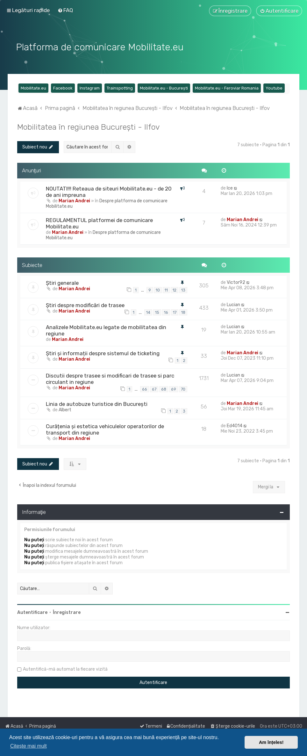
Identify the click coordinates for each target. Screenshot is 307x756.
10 (158, 289)
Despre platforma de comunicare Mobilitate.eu (107, 203)
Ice (230, 187)
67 (154, 388)
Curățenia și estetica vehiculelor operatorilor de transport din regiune (105, 428)
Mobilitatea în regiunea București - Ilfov (88, 126)
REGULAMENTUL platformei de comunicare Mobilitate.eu (99, 222)
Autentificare (32, 612)
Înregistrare (67, 612)
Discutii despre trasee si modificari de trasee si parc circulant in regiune (110, 378)
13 (183, 289)
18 (183, 311)
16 (166, 311)
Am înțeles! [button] (271, 742)
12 (174, 289)
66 (144, 388)
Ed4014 (234, 425)
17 (174, 311)
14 (148, 311)
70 (183, 388)
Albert (65, 409)
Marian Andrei (74, 200)
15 (157, 311)
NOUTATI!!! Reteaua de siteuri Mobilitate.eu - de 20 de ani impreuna (109, 191)
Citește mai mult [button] (28, 746)
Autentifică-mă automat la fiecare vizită (65, 669)
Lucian (233, 304)
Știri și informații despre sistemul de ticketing (103, 353)
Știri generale (62, 282)
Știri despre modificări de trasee (85, 304)
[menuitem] (65, 10)
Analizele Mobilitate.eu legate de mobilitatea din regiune (106, 330)
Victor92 (236, 282)
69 (173, 388)
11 (166, 289)
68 (163, 388)
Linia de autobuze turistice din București (96, 403)
